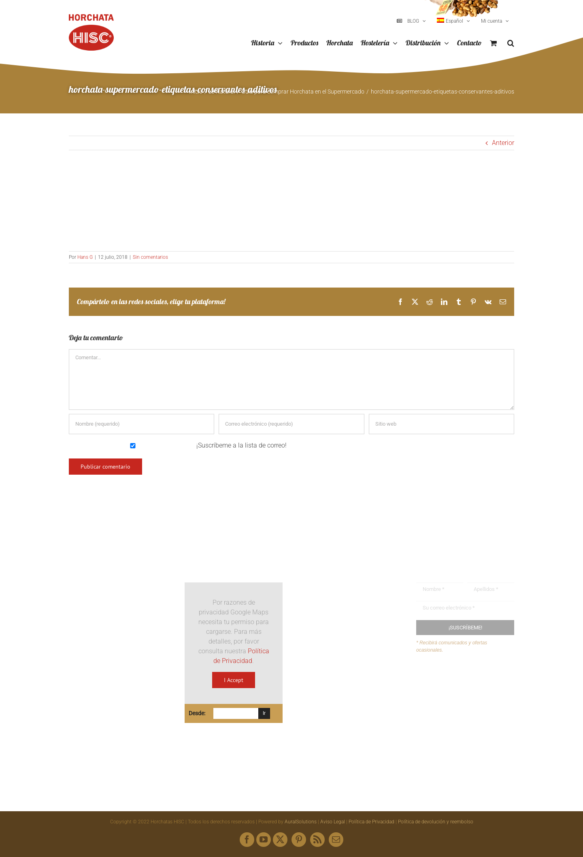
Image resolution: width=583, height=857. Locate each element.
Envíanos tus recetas (461, 695)
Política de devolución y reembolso (435, 822)
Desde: (197, 713)
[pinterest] (299, 839)
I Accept (233, 680)
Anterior (503, 143)
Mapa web (447, 710)
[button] (510, 43)
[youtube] (263, 839)
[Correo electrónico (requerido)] (291, 424)
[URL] (441, 424)
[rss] (317, 839)
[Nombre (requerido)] (141, 424)
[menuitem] (453, 21)
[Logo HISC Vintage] (118, 561)
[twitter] (280, 839)
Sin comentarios (150, 257)
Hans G (85, 257)
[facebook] (247, 839)
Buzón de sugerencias (463, 679)
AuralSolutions (301, 822)
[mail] (336, 839)
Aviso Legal (332, 822)
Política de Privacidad (371, 822)
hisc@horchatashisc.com (349, 691)
